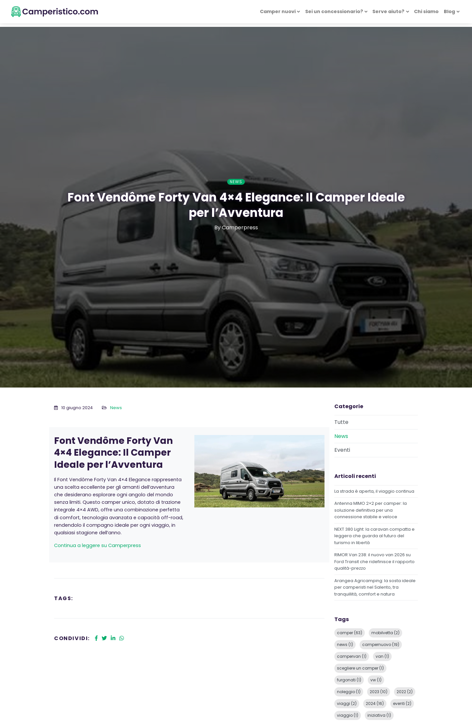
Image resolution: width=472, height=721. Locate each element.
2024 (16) (375, 703)
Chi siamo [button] (426, 11)
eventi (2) (402, 703)
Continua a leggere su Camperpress (97, 545)
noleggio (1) (349, 691)
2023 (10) (378, 691)
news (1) (345, 644)
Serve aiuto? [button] (388, 11)
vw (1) (376, 680)
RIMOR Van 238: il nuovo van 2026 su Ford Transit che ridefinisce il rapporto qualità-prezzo (374, 561)
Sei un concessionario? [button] (334, 11)
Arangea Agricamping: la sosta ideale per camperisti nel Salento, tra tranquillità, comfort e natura (375, 587)
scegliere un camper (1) (360, 668)
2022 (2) (405, 691)
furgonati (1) (349, 680)
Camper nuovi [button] (278, 11)
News (116, 407)
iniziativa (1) (379, 715)
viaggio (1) (347, 715)
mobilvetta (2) (385, 633)
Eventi (342, 450)
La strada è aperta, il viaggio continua (374, 491)
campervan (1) (351, 656)
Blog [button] (449, 11)
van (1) (382, 656)
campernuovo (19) (380, 644)
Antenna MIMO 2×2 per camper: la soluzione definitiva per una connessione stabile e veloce (370, 510)
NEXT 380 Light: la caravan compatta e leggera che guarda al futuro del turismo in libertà (374, 535)
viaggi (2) (347, 703)
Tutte (341, 422)
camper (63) (349, 633)
